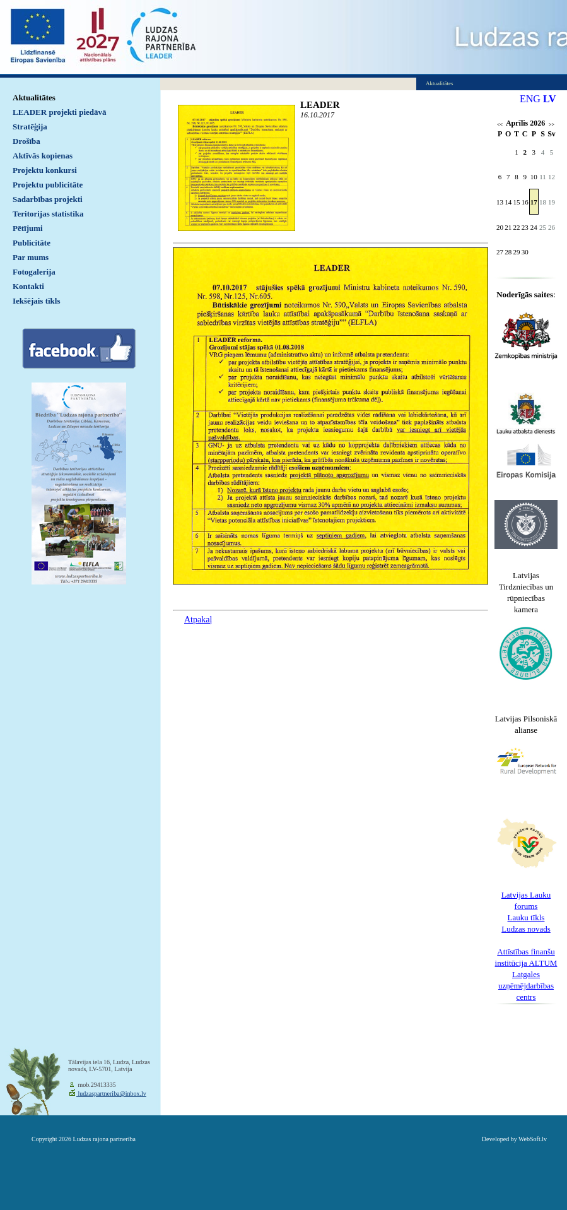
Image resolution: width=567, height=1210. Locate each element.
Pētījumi (28, 228)
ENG (530, 98)
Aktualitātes (34, 97)
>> (551, 125)
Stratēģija (30, 126)
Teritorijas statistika (48, 213)
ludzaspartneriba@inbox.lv (111, 1093)
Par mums (31, 257)
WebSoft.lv (532, 1139)
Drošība (26, 141)
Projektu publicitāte (48, 184)
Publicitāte (31, 242)
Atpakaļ (198, 619)
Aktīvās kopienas (43, 155)
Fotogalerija (34, 271)
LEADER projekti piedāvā (60, 112)
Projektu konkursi (45, 170)
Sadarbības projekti (48, 199)
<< (500, 125)
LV (549, 98)
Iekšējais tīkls (36, 300)
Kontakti (28, 286)
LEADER (320, 105)
